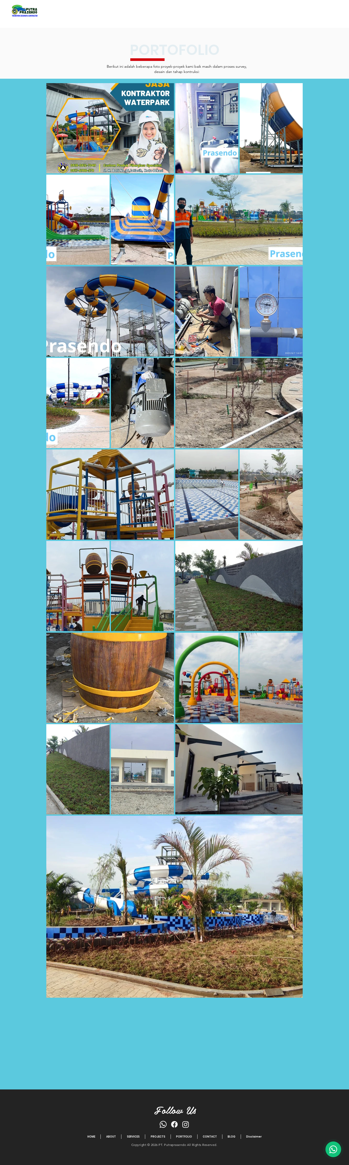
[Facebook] (174, 1124)
